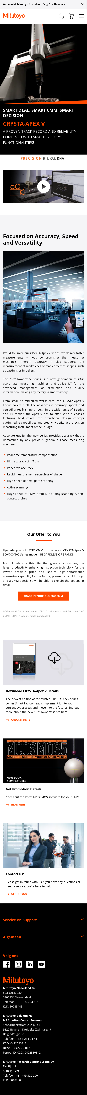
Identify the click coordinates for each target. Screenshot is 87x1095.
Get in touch (17, 894)
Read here (15, 804)
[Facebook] (6, 966)
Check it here (18, 719)
